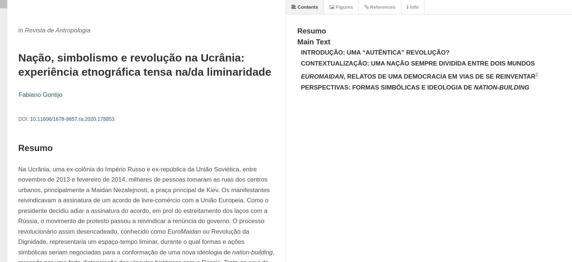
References (380, 7)
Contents (304, 7)
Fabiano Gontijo (40, 94)
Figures (341, 7)
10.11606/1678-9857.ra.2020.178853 (72, 119)
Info (412, 7)
